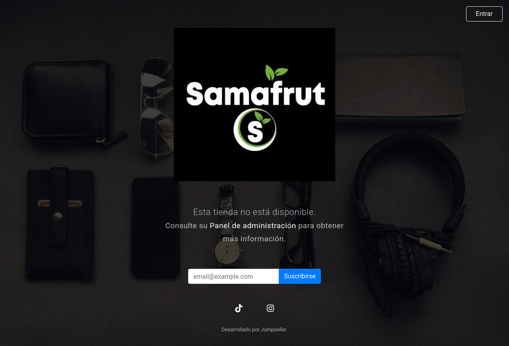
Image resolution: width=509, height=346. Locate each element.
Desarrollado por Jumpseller (253, 329)
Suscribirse (299, 276)
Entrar (484, 14)
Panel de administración (253, 225)
